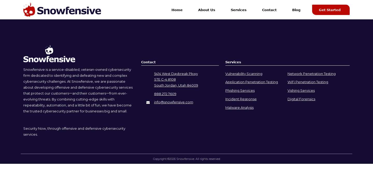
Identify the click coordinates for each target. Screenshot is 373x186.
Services (239, 10)
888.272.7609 (165, 94)
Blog (296, 10)
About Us (206, 10)
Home (177, 10)
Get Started (330, 10)
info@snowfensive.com (173, 102)
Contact (269, 10)
